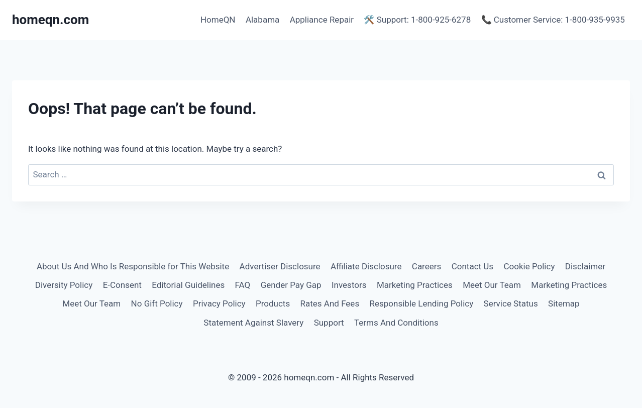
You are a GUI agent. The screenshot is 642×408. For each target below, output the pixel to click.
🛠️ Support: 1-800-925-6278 (417, 20)
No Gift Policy (157, 303)
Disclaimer (585, 266)
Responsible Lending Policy (422, 303)
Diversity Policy (63, 285)
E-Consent (122, 285)
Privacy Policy (219, 303)
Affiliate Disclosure (366, 266)
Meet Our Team (492, 285)
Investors (349, 285)
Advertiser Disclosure (280, 266)
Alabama (262, 20)
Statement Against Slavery (253, 323)
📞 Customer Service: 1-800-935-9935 (553, 20)
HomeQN (218, 20)
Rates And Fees (330, 303)
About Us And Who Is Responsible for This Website (133, 266)
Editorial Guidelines (188, 285)
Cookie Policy (529, 266)
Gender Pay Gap (291, 285)
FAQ (243, 285)
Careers (426, 266)
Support (329, 323)
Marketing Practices (415, 285)
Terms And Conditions (396, 323)
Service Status (511, 303)
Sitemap (564, 303)
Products (273, 303)
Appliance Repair (322, 20)
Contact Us (472, 266)
